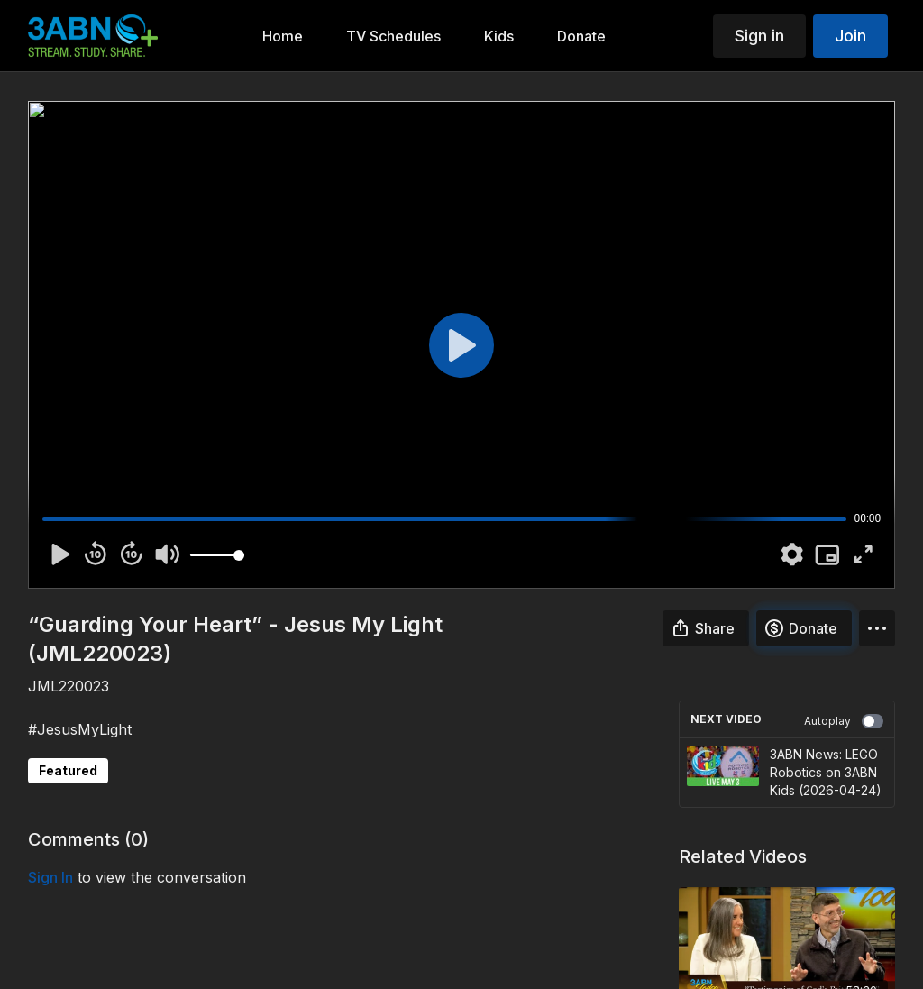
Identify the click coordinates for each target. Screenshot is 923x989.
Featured (68, 770)
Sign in (759, 35)
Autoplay (843, 721)
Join (850, 35)
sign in (50, 877)
